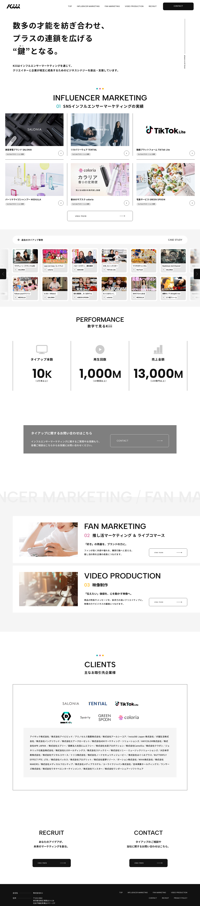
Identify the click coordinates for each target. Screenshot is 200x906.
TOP (70, 6)
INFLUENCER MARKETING (88, 6)
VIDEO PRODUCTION (134, 6)
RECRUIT (153, 6)
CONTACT (153, 898)
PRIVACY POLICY (180, 898)
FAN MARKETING (112, 6)
